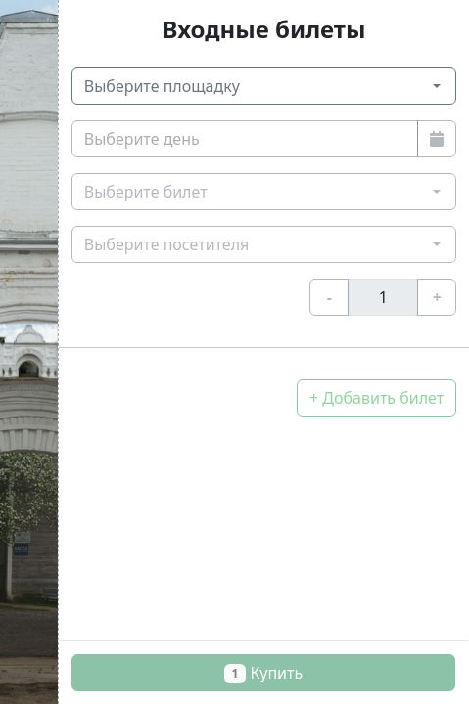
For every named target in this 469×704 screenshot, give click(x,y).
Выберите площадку (162, 86)
